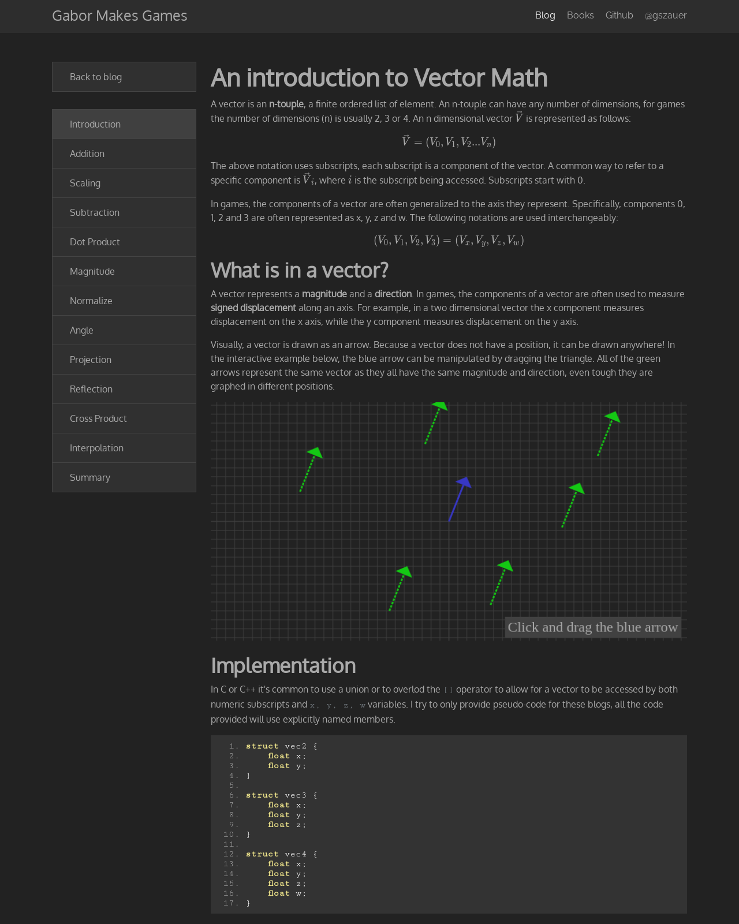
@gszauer (666, 15)
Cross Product (98, 418)
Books (580, 15)
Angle (82, 330)
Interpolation (97, 448)
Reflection (91, 389)
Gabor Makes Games (120, 15)
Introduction (95, 124)
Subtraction (95, 212)
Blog (545, 15)
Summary (90, 477)
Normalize (91, 300)
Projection (90, 359)
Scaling (85, 183)
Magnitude (92, 271)
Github (619, 15)
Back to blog (96, 77)
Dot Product (95, 242)
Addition (87, 153)
